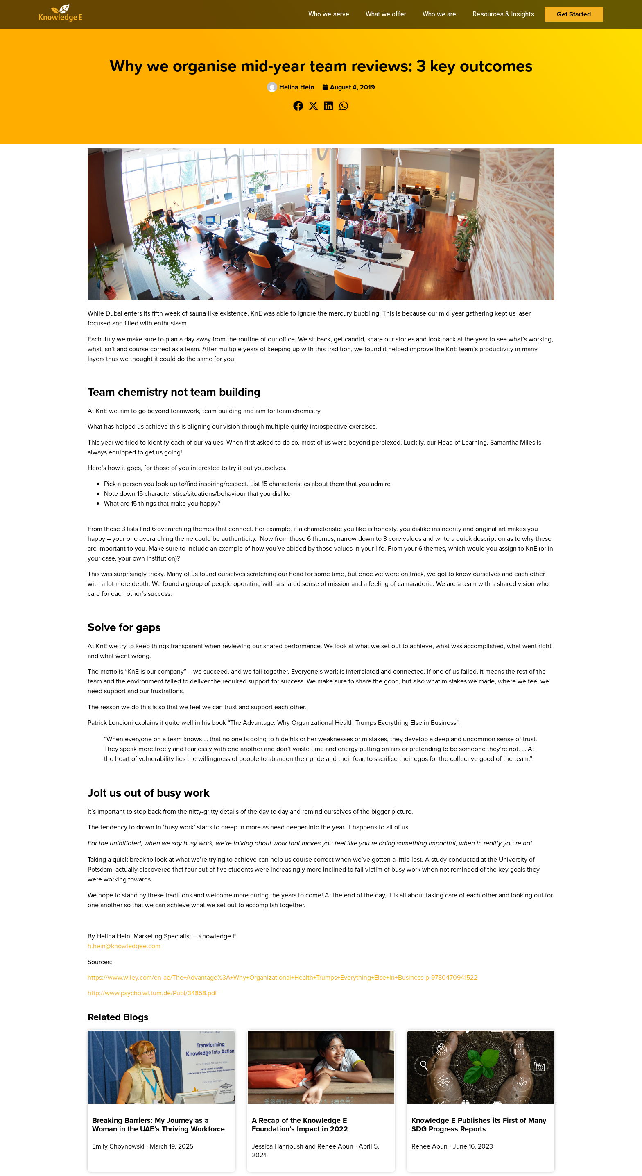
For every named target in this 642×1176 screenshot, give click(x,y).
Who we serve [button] (328, 14)
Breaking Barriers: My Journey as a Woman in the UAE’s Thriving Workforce (158, 1125)
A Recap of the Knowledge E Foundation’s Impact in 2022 (300, 1125)
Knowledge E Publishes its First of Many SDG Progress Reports (478, 1125)
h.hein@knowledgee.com (124, 945)
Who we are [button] (439, 14)
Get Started (574, 14)
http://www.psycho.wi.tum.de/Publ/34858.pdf (152, 992)
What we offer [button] (386, 14)
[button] (298, 105)
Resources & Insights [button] (503, 14)
